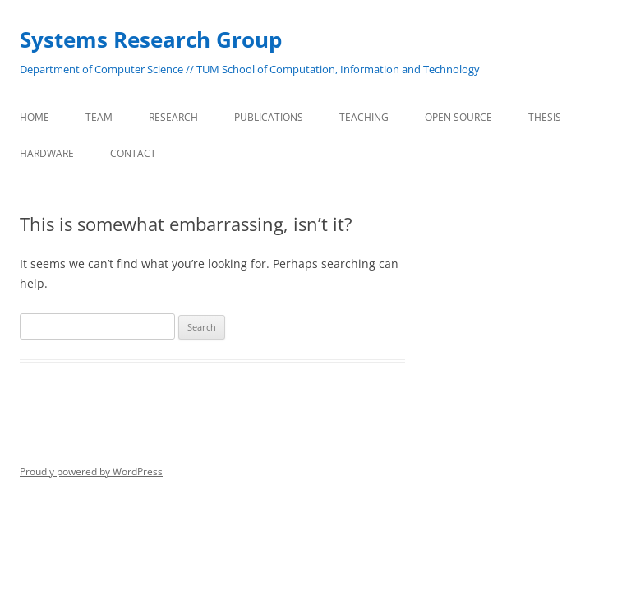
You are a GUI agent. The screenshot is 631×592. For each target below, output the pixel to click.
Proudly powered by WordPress (91, 472)
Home (34, 117)
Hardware (47, 153)
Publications (268, 117)
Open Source (458, 117)
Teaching (364, 117)
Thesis (544, 117)
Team (99, 117)
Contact (133, 153)
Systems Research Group (151, 39)
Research (173, 117)
